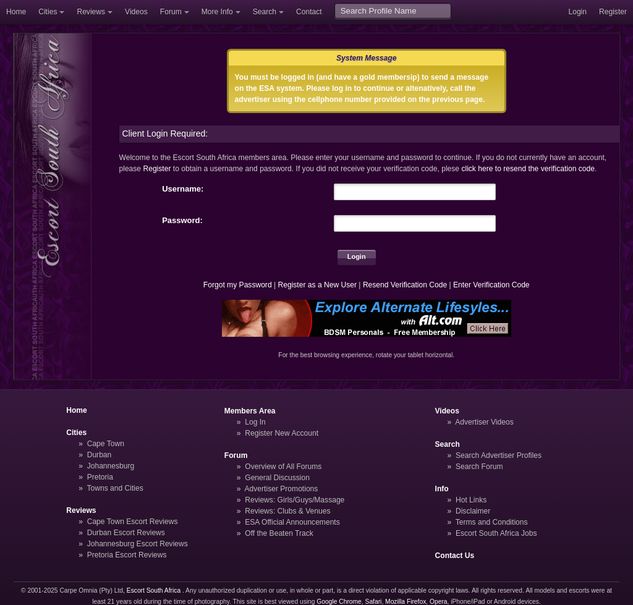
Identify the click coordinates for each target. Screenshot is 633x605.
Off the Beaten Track (279, 533)
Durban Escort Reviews (126, 532)
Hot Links (471, 500)
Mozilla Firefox (405, 601)
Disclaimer (473, 511)
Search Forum (479, 466)
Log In (255, 422)
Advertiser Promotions (281, 488)
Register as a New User (317, 285)
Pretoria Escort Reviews (127, 555)
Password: (182, 220)
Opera (439, 601)
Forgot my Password (237, 285)
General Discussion (277, 477)
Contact (309, 11)
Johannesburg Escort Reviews (137, 543)
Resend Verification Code (405, 285)
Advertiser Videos (484, 422)
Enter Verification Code (491, 285)
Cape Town (105, 443)
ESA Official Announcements (292, 522)
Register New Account (281, 433)
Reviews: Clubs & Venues (287, 511)
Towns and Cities (115, 488)
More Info (217, 11)
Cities (47, 11)
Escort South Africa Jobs (496, 533)
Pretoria (100, 477)
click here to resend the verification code (528, 168)
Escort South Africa (154, 590)
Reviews (91, 11)
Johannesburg (111, 466)
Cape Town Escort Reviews (132, 521)
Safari (373, 601)
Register (613, 11)
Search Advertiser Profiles (499, 455)
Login (577, 11)
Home (16, 11)
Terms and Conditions (492, 522)
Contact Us (455, 555)
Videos (136, 11)
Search (264, 11)
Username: (182, 188)
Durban (99, 455)
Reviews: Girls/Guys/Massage (294, 500)
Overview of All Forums (283, 466)
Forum (171, 11)
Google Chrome (338, 601)
